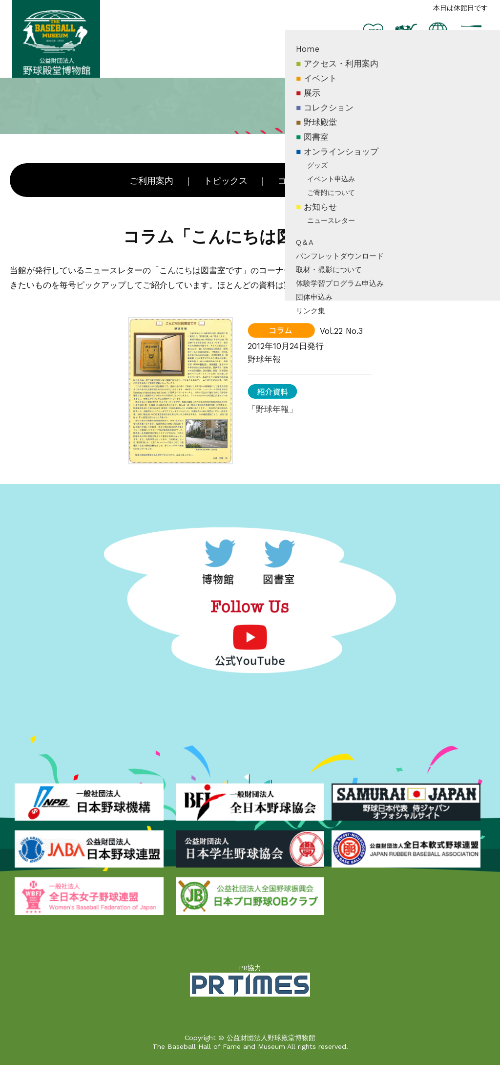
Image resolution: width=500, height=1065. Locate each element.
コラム (291, 181)
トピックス (226, 181)
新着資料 (352, 181)
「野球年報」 (272, 409)
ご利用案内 (151, 181)
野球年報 (264, 359)
